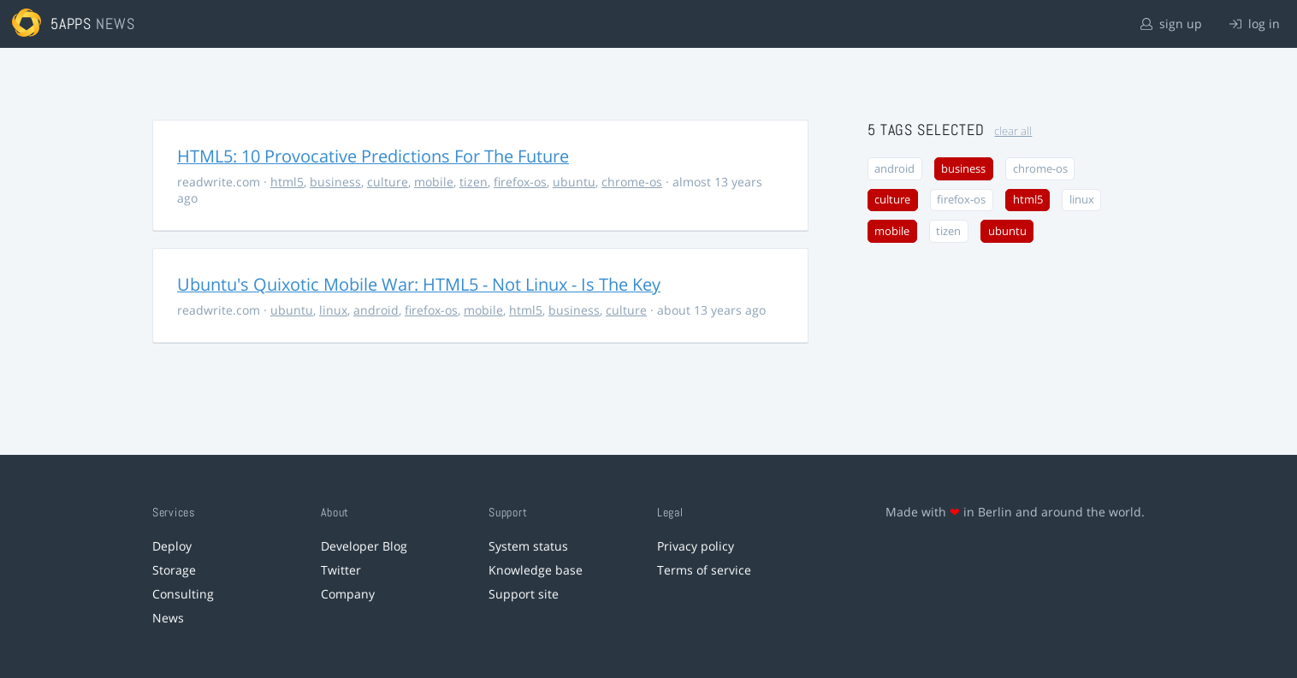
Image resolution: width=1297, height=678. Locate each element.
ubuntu (574, 182)
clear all (1013, 131)
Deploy (172, 546)
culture (387, 182)
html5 (287, 182)
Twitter (341, 570)
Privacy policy (695, 546)
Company (348, 594)
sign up (1171, 23)
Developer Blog (364, 546)
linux (333, 310)
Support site (524, 594)
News (168, 618)
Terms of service (704, 570)
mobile (433, 182)
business (335, 182)
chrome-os (631, 182)
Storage (174, 570)
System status (528, 546)
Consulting (183, 594)
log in (1254, 23)
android (376, 310)
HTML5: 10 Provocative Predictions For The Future (373, 156)
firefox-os (520, 182)
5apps (71, 23)
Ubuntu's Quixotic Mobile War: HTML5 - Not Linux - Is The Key (418, 284)
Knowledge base (536, 570)
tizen (473, 182)
